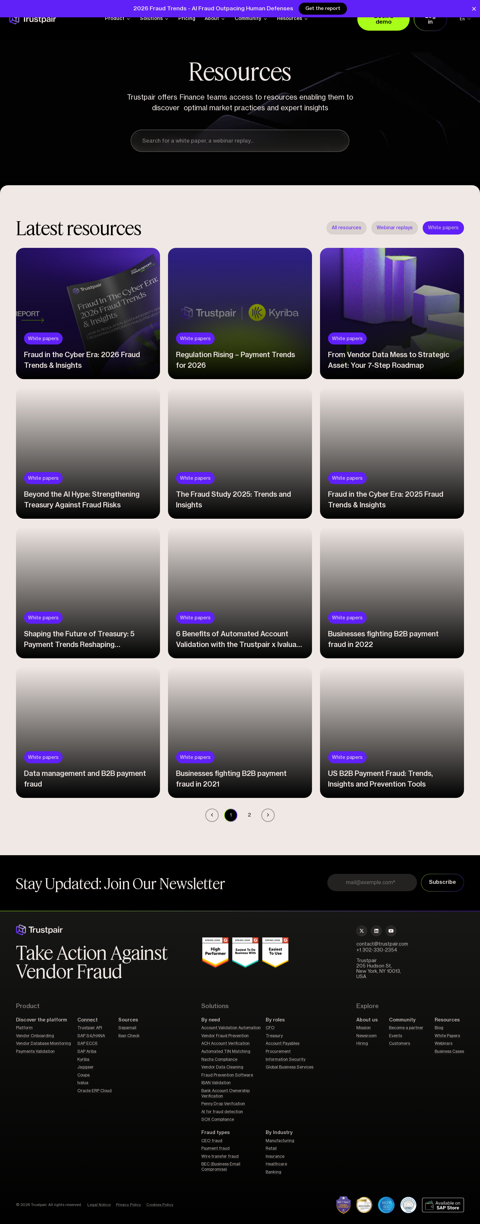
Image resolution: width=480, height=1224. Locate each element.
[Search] (340, 141)
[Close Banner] (474, 9)
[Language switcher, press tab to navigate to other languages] (461, 18)
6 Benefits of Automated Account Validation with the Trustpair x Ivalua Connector (236, 642)
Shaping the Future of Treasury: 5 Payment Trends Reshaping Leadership (79, 642)
